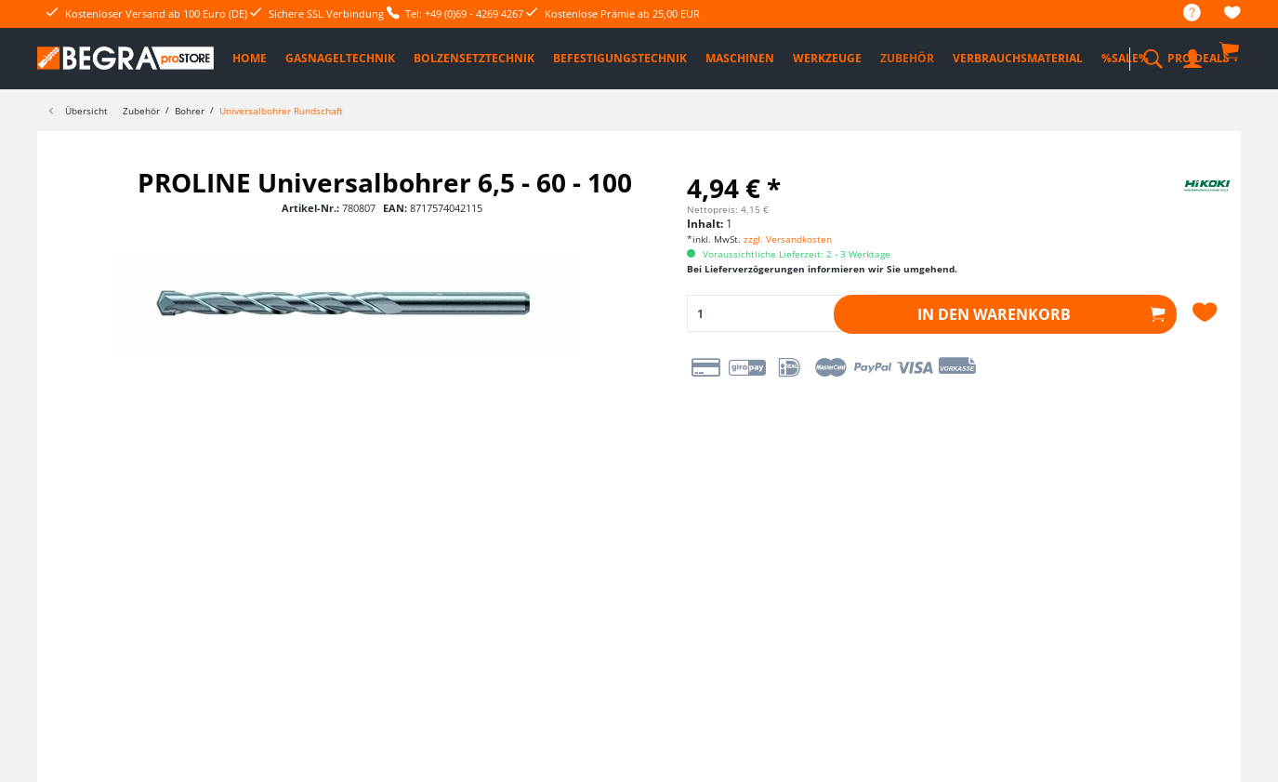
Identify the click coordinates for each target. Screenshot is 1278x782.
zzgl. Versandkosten (788, 238)
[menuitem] (1183, 13)
